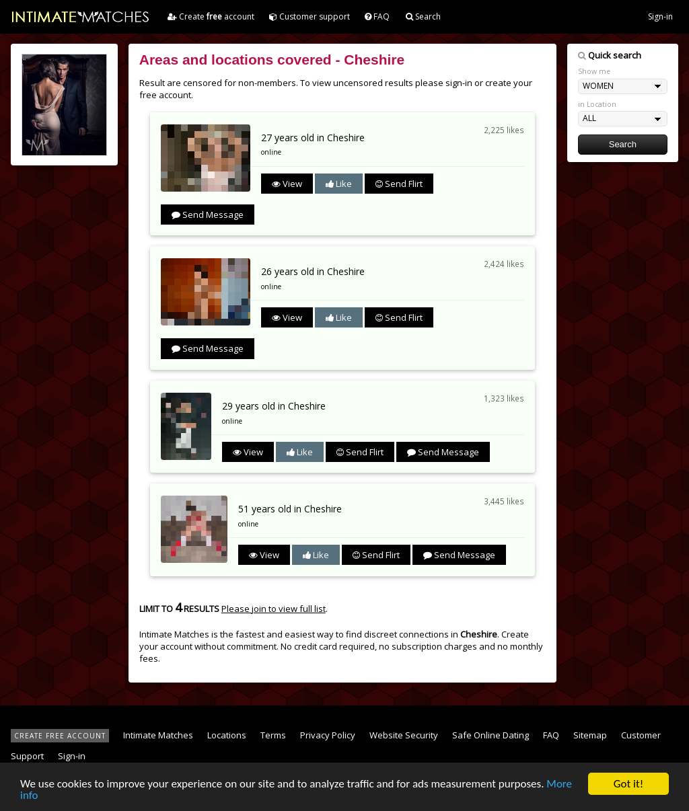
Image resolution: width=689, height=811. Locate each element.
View (287, 184)
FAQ (377, 16)
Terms (273, 735)
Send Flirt (399, 184)
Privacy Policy (327, 735)
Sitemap (590, 735)
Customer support (309, 16)
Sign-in (660, 16)
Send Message (208, 214)
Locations (226, 735)
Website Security (403, 735)
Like (339, 184)
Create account (211, 16)
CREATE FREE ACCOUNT (60, 735)
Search (423, 16)
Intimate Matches (158, 735)
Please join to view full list (273, 609)
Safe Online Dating (490, 735)
